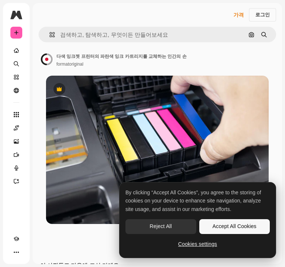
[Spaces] (16, 128)
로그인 (262, 14)
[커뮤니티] (16, 90)
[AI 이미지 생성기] (16, 141)
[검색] (16, 64)
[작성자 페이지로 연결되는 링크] (46, 59)
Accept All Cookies (234, 226)
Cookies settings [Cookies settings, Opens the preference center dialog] (197, 244)
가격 (238, 15)
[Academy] (16, 239)
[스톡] (16, 77)
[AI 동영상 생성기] (16, 155)
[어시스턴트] (16, 181)
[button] (49, 34)
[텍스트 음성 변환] (16, 168)
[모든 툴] (16, 115)
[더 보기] (16, 252)
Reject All (161, 226)
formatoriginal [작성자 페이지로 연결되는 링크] (69, 64)
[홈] (16, 50)
